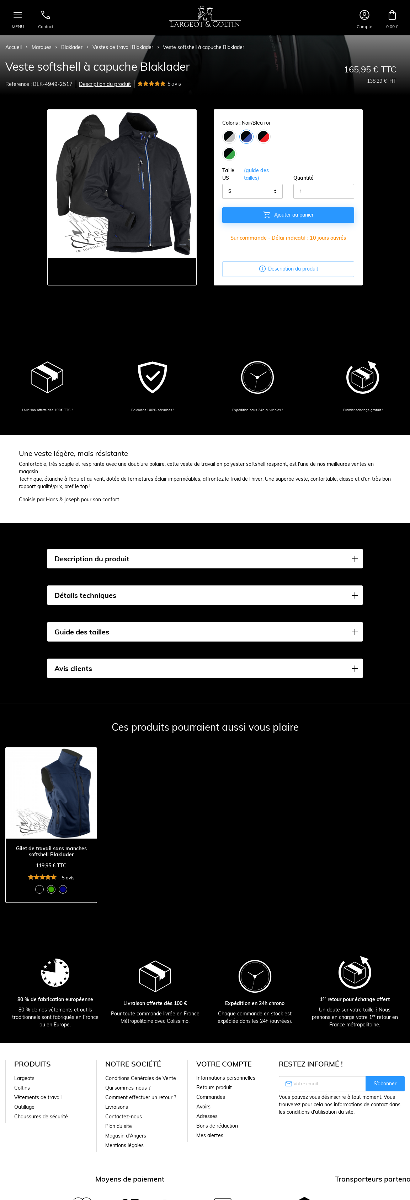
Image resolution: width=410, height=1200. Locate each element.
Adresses (207, 1116)
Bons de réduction (217, 1126)
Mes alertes (209, 1135)
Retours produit (214, 1087)
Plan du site (118, 1126)
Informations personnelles (225, 1078)
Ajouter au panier (288, 215)
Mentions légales (124, 1145)
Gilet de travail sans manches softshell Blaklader (51, 852)
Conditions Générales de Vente (140, 1078)
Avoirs (203, 1106)
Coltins (22, 1088)
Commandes (210, 1097)
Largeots (24, 1078)
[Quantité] (323, 191)
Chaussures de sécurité (41, 1116)
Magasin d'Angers (125, 1136)
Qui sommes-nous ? (127, 1088)
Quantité (303, 178)
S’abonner (385, 1083)
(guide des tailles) (256, 174)
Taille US (252, 174)
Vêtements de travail (38, 1097)
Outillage (24, 1107)
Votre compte (224, 1063)
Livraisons (116, 1107)
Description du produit (105, 84)
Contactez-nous (123, 1116)
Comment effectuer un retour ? (140, 1097)
